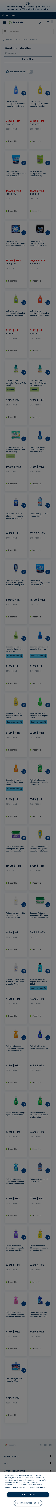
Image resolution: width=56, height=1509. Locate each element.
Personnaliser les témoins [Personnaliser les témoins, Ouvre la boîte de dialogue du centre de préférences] (28, 1503)
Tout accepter (28, 1494)
